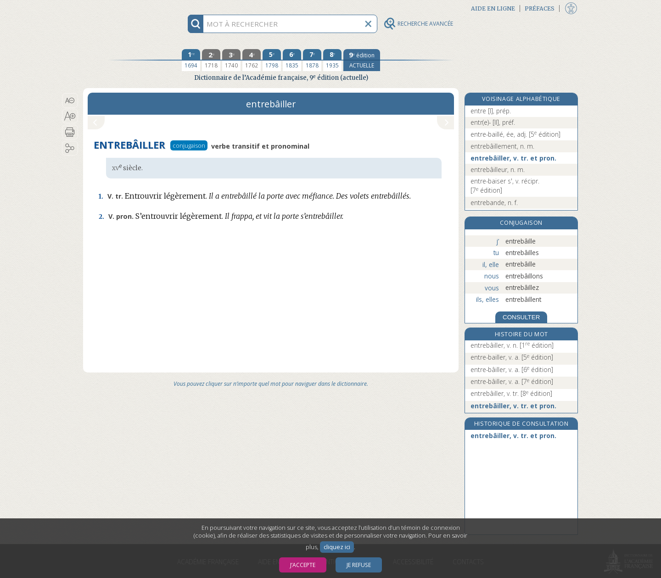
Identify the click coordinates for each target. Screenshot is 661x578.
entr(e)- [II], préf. (493, 122)
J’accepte (302, 565)
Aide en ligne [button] (493, 8)
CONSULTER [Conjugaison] (521, 317)
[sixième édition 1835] (292, 60)
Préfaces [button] (540, 8)
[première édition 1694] (191, 60)
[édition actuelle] (361, 60)
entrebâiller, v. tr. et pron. (513, 158)
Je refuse (359, 565)
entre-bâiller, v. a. (512, 369)
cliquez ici (337, 547)
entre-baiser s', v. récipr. (505, 186)
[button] (70, 100)
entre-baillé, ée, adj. (515, 134)
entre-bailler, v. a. (512, 357)
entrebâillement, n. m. (502, 146)
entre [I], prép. (491, 110)
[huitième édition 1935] (332, 60)
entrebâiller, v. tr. (511, 393)
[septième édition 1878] (312, 60)
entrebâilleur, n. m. (498, 169)
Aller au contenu (119, 8)
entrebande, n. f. (494, 202)
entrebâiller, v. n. (512, 345)
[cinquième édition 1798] (272, 60)
